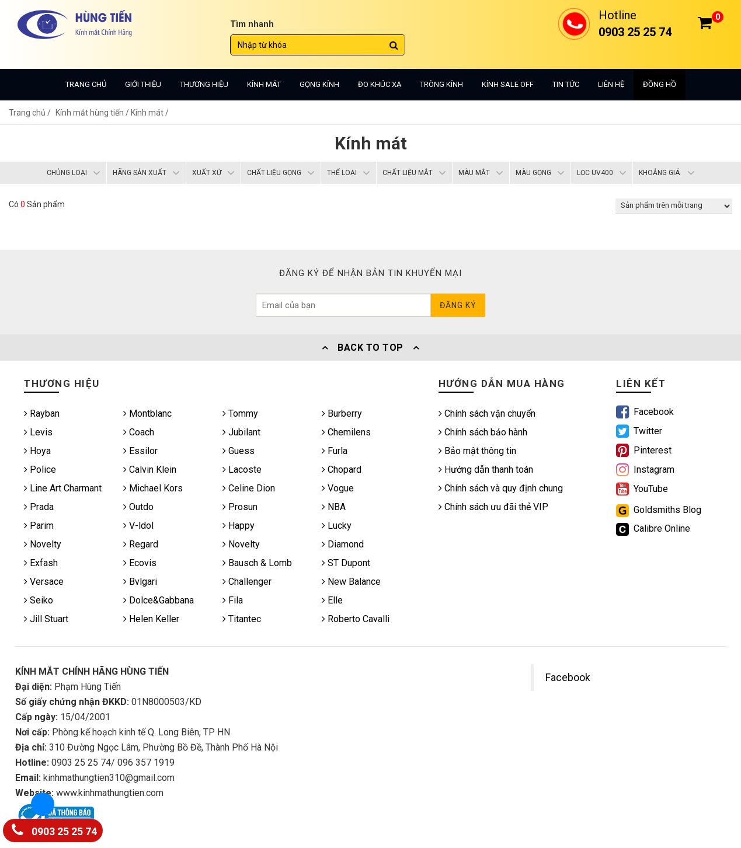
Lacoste (242, 469)
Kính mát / (150, 112)
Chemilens (346, 432)
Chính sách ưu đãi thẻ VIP (493, 506)
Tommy (240, 413)
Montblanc (147, 413)
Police (40, 469)
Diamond (343, 544)
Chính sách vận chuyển (487, 413)
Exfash (41, 562)
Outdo (138, 506)
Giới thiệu (143, 84)
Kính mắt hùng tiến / (93, 112)
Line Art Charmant (63, 488)
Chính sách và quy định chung (501, 488)
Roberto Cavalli (355, 618)
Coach (138, 432)
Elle (332, 600)
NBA (334, 506)
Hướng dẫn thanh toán (486, 469)
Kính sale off (508, 84)
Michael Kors (153, 488)
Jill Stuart (46, 618)
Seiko (38, 600)
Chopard (341, 469)
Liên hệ (611, 84)
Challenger (247, 581)
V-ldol (138, 525)
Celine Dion (248, 488)
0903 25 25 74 (54, 829)
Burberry (342, 413)
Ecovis (139, 562)
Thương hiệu (204, 84)
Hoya (37, 450)
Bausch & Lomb (257, 562)
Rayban (42, 413)
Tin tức (565, 84)
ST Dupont (346, 562)
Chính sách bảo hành (483, 432)
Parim (39, 525)
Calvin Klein (149, 469)
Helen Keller (151, 618)
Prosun (240, 506)
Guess (238, 450)
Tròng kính (441, 84)
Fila (232, 600)
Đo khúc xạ (379, 84)
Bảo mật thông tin (477, 450)
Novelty (42, 544)
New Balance (351, 581)
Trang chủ (85, 84)
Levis (38, 432)
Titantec (241, 618)
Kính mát (264, 84)
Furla (334, 450)
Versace (44, 581)
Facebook (567, 677)
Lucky (337, 525)
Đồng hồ (659, 84)
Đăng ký (458, 305)
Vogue (338, 488)
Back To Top (370, 347)
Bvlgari (140, 581)
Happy (238, 525)
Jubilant (241, 432)
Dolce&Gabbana (158, 600)
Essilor (140, 450)
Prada (39, 506)
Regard (140, 544)
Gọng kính (319, 84)
